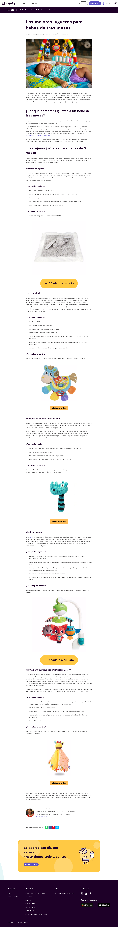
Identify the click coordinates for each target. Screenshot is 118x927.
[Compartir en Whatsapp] (46, 827)
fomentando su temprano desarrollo (38, 135)
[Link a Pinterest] (86, 893)
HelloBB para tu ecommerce (35, 893)
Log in (10, 893)
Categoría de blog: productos (42, 34)
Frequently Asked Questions (63, 893)
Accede (83, 3)
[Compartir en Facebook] (50, 827)
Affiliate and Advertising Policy (36, 914)
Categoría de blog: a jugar (60, 34)
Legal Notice (29, 911)
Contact (28, 900)
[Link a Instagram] (82, 893)
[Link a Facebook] (90, 893)
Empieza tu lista (31, 864)
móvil (31, 537)
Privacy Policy (30, 907)
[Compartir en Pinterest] (53, 827)
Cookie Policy (30, 904)
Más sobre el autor (41, 816)
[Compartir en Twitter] (57, 827)
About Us (28, 897)
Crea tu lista (94, 3)
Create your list (13, 897)
